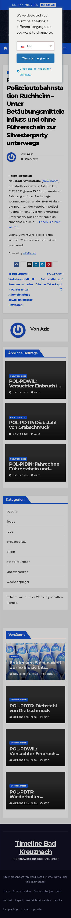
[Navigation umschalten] (65, 48)
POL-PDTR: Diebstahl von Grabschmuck (32, 425)
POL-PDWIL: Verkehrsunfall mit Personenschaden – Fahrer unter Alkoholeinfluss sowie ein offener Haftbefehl (21, 289)
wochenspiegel (18, 582)
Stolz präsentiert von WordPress (23, 876)
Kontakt (7, 900)
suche (25, 909)
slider (11, 551)
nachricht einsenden (38, 900)
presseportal (16, 541)
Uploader (36, 909)
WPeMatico (29, 253)
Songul (48, 674)
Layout (19, 900)
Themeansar (38, 881)
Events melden (22, 891)
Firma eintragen (43, 891)
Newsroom (51, 181)
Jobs (58, 891)
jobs (10, 531)
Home (6, 891)
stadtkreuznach (18, 562)
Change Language (35, 58)
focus (11, 521)
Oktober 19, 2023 (25, 717)
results (58, 900)
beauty (12, 511)
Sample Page (10, 909)
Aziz (30, 154)
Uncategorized (18, 376)
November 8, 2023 (26, 674)
